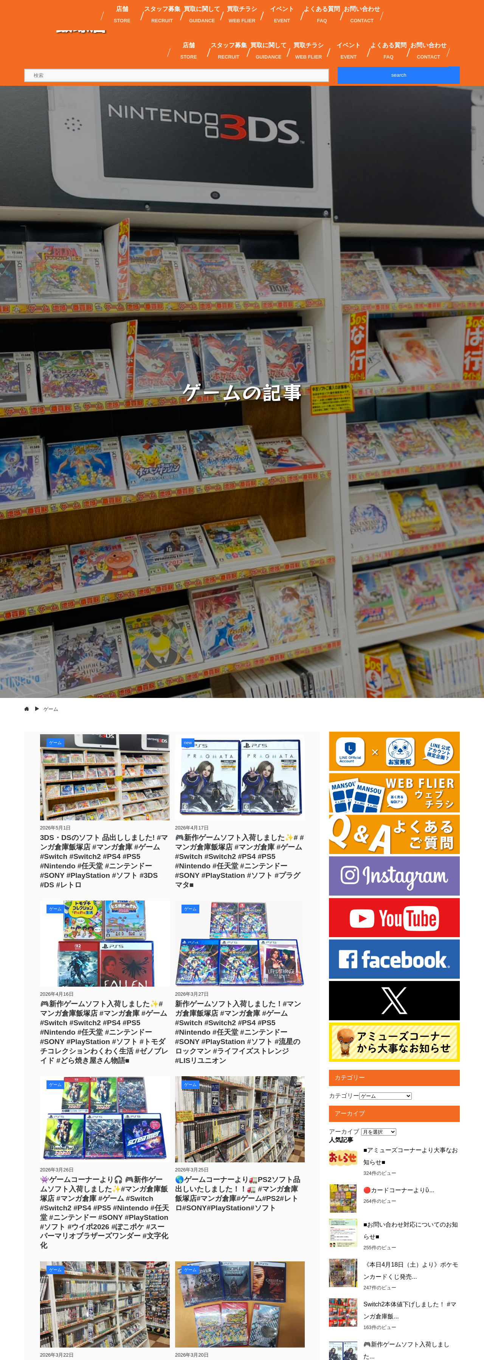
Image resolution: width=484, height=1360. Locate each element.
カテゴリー (344, 1095)
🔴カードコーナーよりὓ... (398, 1190)
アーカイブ (344, 1131)
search (398, 75)
